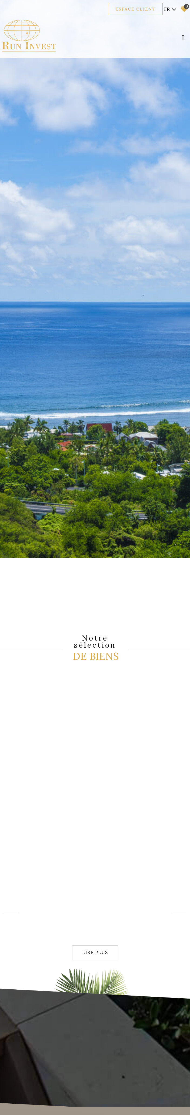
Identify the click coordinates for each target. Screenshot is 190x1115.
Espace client (135, 9)
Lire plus (95, 952)
